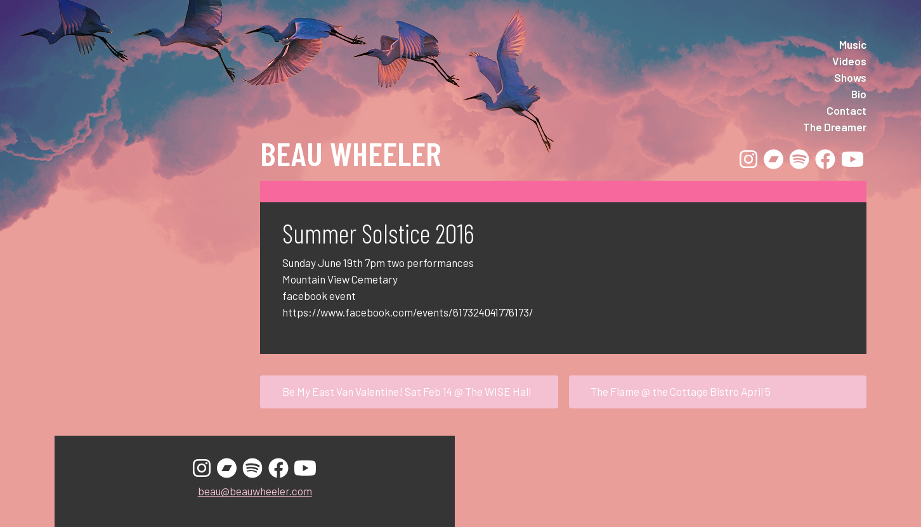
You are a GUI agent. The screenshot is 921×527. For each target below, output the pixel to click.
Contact (846, 110)
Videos (849, 61)
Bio (858, 94)
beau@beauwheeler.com (255, 491)
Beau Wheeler (350, 153)
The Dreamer (834, 126)
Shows (850, 77)
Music (852, 44)
